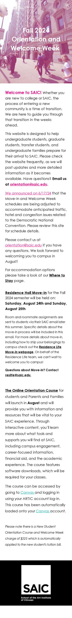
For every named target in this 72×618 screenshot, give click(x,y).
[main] (36, 39)
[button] (4, 5)
